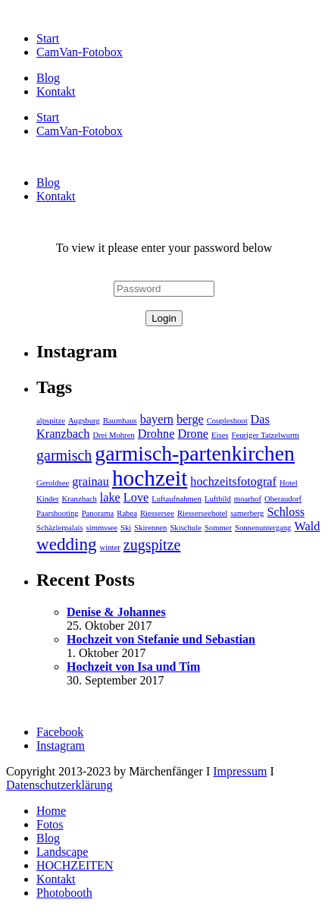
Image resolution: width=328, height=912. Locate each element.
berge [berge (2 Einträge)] (190, 419)
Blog (48, 77)
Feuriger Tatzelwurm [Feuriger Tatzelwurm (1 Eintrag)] (265, 435)
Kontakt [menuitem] (56, 879)
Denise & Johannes (116, 611)
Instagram (60, 745)
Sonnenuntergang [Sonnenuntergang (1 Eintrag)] (263, 528)
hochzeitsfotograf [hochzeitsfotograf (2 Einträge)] (233, 482)
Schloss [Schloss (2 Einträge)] (286, 512)
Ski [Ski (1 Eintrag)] (125, 528)
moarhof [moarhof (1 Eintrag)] (247, 499)
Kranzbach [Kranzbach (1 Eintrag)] (79, 499)
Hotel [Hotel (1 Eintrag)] (289, 483)
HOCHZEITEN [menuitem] (74, 865)
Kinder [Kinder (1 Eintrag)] (47, 499)
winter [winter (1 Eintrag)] (110, 547)
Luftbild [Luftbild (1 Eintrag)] (218, 499)
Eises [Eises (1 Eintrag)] (220, 435)
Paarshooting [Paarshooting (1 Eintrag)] (57, 513)
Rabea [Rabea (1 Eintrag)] (127, 513)
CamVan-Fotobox (79, 52)
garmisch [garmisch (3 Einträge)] (64, 455)
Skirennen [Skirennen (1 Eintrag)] (150, 528)
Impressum (240, 771)
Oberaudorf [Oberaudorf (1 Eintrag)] (282, 499)
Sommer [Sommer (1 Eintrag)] (218, 528)
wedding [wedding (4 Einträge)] (66, 544)
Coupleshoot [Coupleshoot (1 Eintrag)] (227, 421)
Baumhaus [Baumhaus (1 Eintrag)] (120, 421)
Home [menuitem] (51, 810)
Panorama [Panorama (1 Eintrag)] (98, 513)
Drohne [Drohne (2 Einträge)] (156, 434)
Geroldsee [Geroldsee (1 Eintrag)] (52, 483)
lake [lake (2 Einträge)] (110, 498)
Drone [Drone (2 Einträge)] (192, 434)
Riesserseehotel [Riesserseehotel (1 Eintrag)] (202, 513)
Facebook (59, 731)
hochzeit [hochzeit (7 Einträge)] (149, 478)
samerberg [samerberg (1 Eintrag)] (247, 513)
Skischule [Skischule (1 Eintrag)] (185, 528)
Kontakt (56, 91)
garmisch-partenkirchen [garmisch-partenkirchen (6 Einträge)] (195, 453)
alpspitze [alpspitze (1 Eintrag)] (50, 421)
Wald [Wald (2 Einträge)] (307, 526)
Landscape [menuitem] (62, 851)
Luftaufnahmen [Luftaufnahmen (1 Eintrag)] (176, 499)
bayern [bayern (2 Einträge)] (156, 419)
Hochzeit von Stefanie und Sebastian (161, 639)
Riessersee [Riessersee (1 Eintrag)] (157, 513)
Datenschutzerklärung (59, 784)
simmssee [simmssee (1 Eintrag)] (101, 528)
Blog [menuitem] (48, 838)
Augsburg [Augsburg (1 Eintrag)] (84, 421)
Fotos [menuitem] (50, 824)
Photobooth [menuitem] (64, 892)
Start (47, 38)
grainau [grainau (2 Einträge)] (90, 482)
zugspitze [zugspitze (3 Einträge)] (152, 544)
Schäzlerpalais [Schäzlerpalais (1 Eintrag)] (59, 528)
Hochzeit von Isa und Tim (133, 666)
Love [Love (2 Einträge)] (135, 498)
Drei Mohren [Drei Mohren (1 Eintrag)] (113, 435)
